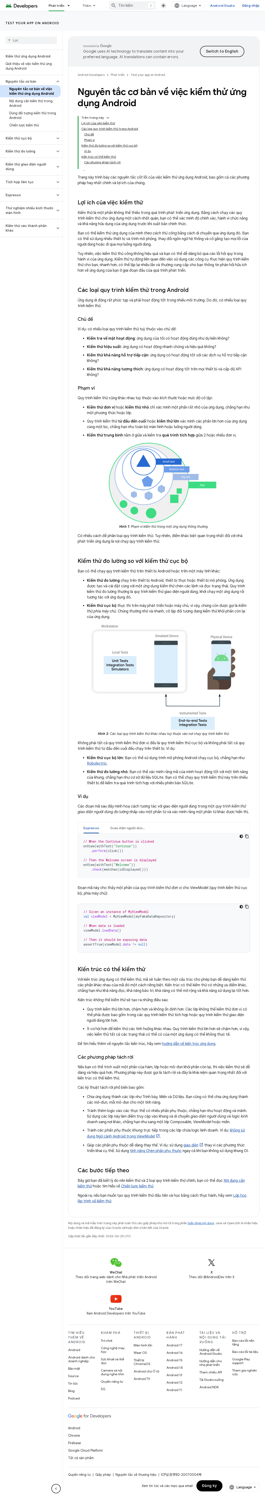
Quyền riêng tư (112, 1381)
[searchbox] (31, 40)
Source (73, 1376)
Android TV (142, 1379)
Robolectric (97, 763)
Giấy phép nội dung (201, 1223)
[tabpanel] (164, 855)
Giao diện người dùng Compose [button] (130, 828)
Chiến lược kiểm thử (137, 1186)
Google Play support (241, 1361)
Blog (71, 1391)
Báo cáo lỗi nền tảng (243, 1342)
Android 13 (174, 1375)
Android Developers (91, 75)
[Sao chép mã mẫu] (247, 836)
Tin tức (73, 1383)
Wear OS (140, 1353)
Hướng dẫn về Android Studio (210, 1352)
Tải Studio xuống (211, 1380)
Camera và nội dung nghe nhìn (112, 1372)
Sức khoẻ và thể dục (112, 1361)
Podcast (74, 1398)
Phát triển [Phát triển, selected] (56, 5)
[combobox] (132, 5)
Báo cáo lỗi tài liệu (245, 1352)
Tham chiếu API (210, 1372)
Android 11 (174, 1390)
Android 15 (174, 1360)
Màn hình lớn (143, 1345)
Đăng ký (209, 1485)
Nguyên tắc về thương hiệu (136, 1475)
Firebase (74, 1443)
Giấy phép (103, 1475)
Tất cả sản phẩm (81, 1458)
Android (74, 1350)
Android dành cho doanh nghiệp (81, 1359)
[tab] (91, 827)
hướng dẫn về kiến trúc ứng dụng (188, 1043)
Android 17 (174, 1345)
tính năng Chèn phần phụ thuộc (156, 1151)
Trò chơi (106, 1340)
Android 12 (174, 1382)
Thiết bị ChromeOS (142, 1362)
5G (103, 1389)
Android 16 (174, 1353)
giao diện (190, 1145)
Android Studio (222, 5)
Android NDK (209, 1387)
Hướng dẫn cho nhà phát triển (210, 1363)
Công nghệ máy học (113, 1350)
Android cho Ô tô (146, 1371)
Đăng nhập (250, 5)
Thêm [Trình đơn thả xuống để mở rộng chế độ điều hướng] (87, 5)
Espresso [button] (91, 828)
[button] (27, 81)
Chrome (74, 1435)
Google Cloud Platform (85, 1450)
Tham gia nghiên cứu (244, 1372)
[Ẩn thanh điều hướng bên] (56, 1488)
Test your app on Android (32, 23)
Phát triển (118, 75)
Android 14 (174, 1367)
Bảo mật (74, 1368)
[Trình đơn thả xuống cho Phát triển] (70, 5)
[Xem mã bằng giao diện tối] (241, 836)
